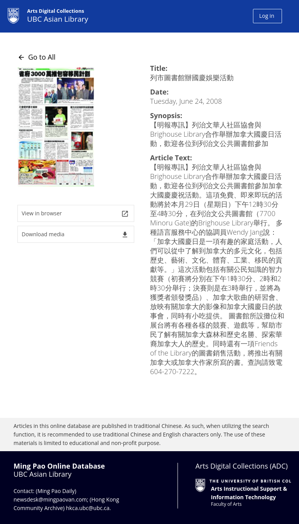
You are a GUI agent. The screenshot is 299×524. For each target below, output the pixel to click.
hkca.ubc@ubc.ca (88, 508)
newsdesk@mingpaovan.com (50, 499)
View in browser (75, 214)
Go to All (36, 57)
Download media (75, 234)
